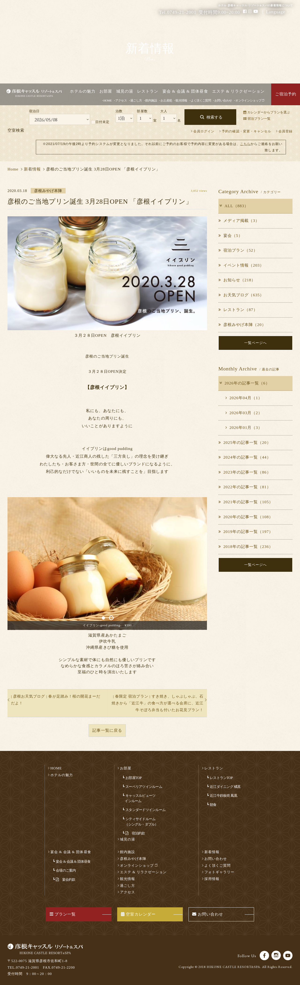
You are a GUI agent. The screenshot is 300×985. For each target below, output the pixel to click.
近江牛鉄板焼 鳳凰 (223, 795)
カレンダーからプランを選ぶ (266, 112)
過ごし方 (136, 100)
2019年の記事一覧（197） (245, 531)
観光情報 (181, 100)
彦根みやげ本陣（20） (242, 324)
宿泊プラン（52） (238, 250)
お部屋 (105, 91)
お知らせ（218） (236, 280)
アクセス (121, 100)
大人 (163, 111)
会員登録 (285, 131)
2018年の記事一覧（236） (245, 546)
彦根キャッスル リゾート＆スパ (44, 94)
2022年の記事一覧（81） (244, 487)
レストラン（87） (238, 310)
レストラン (147, 91)
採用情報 (211, 879)
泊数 (119, 111)
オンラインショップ (249, 100)
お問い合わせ (223, 100)
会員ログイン (203, 131)
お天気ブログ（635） (241, 295)
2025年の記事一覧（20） (244, 442)
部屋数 (142, 111)
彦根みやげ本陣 (133, 859)
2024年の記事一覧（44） (244, 457)
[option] (107, 563)
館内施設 (151, 100)
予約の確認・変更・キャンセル (246, 131)
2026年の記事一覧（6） (244, 383)
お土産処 (166, 100)
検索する (214, 117)
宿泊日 (34, 111)
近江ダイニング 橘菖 (225, 787)
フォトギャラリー (219, 872)
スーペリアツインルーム (143, 787)
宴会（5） (230, 235)
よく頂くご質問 (201, 100)
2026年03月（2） (243, 413)
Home (13, 169)
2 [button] (111, 617)
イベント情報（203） (241, 265)
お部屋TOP (133, 778)
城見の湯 (124, 91)
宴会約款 (65, 879)
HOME (107, 100)
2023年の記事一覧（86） (244, 472)
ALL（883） (233, 206)
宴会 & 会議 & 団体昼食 (185, 91)
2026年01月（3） (243, 427)
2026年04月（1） (243, 398)
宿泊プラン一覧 (256, 118)
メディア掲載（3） (238, 220)
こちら (245, 144)
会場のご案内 (66, 870)
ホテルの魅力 (82, 91)
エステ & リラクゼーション (238, 91)
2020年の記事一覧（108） (245, 517)
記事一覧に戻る (107, 730)
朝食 (213, 805)
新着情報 (32, 169)
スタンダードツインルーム (145, 810)
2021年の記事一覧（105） (245, 502)
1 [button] (103, 617)
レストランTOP (221, 778)
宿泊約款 (135, 833)
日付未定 (100, 122)
